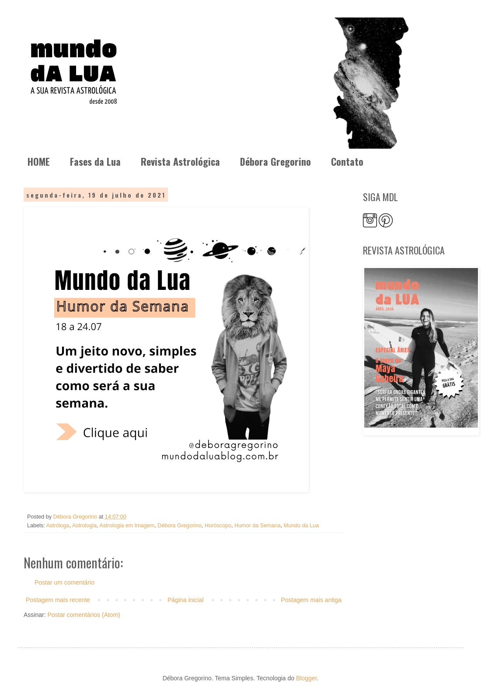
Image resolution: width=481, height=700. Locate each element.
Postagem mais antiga (311, 599)
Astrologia (84, 525)
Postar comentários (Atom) (83, 614)
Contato (347, 161)
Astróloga (57, 525)
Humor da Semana (257, 525)
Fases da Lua (95, 161)
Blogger (306, 678)
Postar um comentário (64, 582)
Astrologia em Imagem (126, 525)
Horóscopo (218, 525)
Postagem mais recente (58, 599)
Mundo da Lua (301, 525)
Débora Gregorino (275, 161)
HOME (39, 161)
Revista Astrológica (180, 161)
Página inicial (185, 599)
